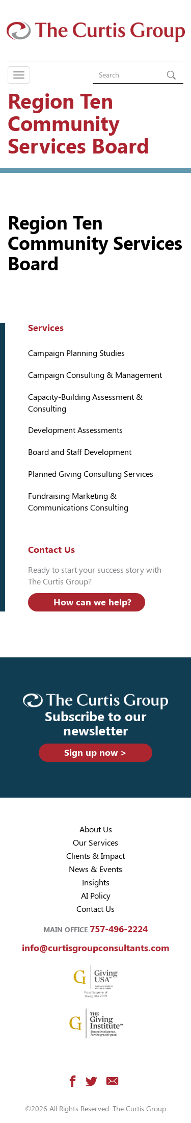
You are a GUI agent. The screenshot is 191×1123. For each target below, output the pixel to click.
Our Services (95, 843)
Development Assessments (75, 430)
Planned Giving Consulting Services (90, 474)
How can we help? (92, 602)
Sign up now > (95, 752)
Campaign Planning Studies (76, 353)
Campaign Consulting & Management (95, 375)
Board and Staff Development (79, 452)
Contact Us (95, 909)
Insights (96, 882)
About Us (95, 829)
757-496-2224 (119, 929)
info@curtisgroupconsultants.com (95, 947)
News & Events (95, 869)
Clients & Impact (95, 856)
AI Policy (96, 896)
